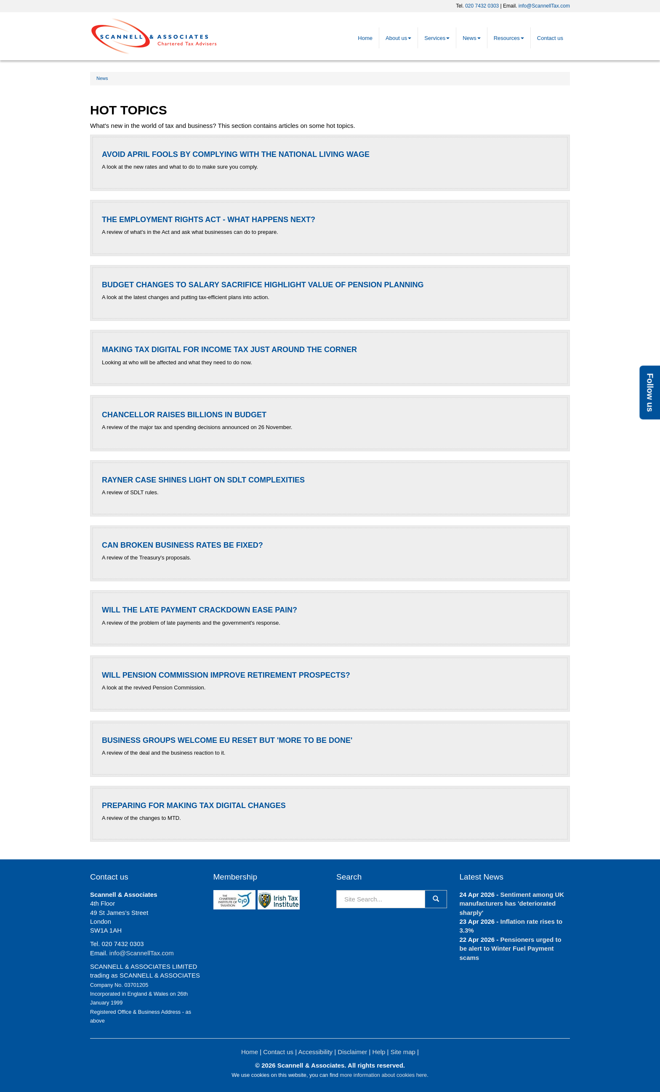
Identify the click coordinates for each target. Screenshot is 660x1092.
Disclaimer (352, 1051)
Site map (403, 1051)
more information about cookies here (383, 1075)
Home (365, 38)
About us (398, 38)
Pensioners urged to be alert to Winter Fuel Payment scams (511, 948)
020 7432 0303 (482, 6)
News (472, 38)
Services (437, 38)
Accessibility (315, 1051)
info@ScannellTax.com (544, 6)
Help (379, 1051)
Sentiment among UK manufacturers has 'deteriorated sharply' (512, 903)
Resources (509, 38)
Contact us (550, 38)
